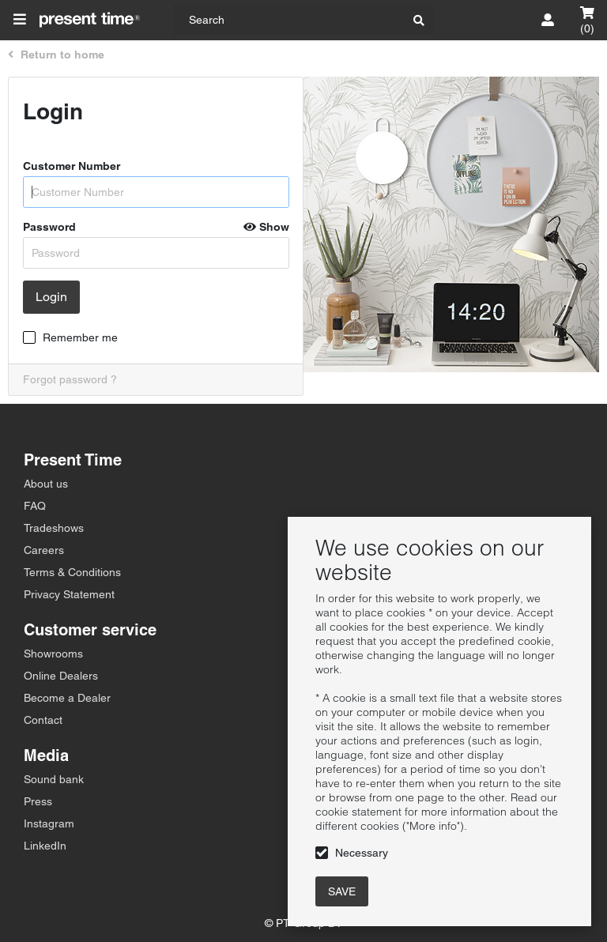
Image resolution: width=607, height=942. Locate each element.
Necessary (361, 852)
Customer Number (71, 166)
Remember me (80, 337)
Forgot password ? (70, 379)
